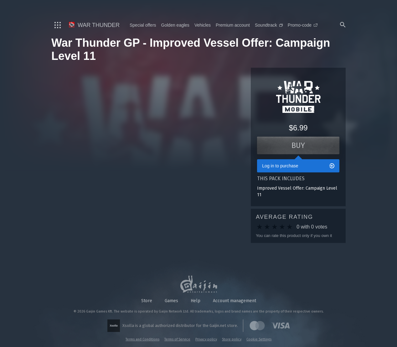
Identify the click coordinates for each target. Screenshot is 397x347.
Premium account (233, 25)
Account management (234, 300)
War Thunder (94, 25)
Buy (298, 145)
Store (146, 300)
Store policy (231, 339)
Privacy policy (206, 339)
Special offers (143, 25)
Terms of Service (177, 339)
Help (195, 300)
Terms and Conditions (142, 339)
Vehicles (202, 25)
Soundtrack (269, 25)
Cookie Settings (258, 339)
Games (171, 300)
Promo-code (302, 25)
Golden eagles (175, 25)
